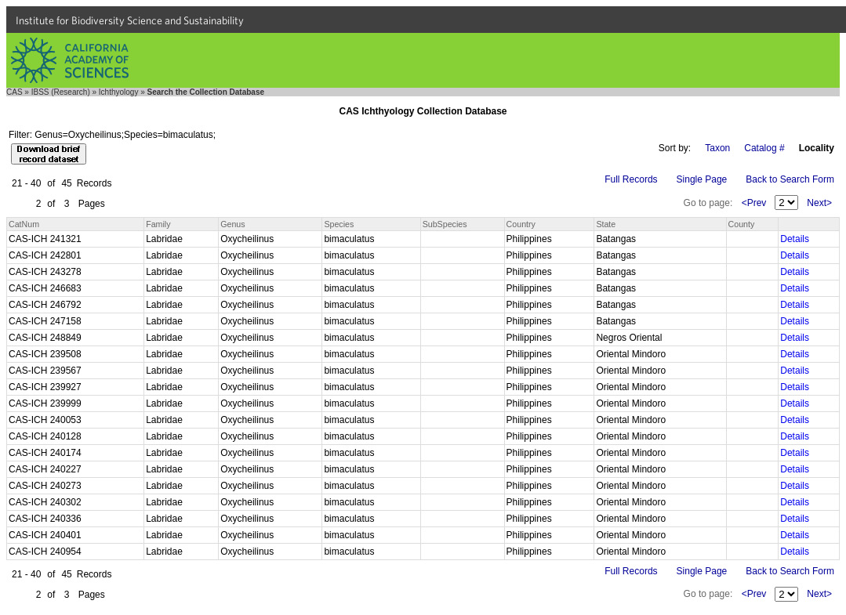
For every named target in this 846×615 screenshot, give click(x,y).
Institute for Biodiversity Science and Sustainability (130, 20)
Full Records (631, 179)
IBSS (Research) (60, 92)
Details (794, 238)
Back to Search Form (790, 179)
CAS (14, 92)
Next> (819, 202)
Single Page (702, 179)
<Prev (754, 202)
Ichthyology (119, 92)
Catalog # (764, 148)
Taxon (717, 148)
